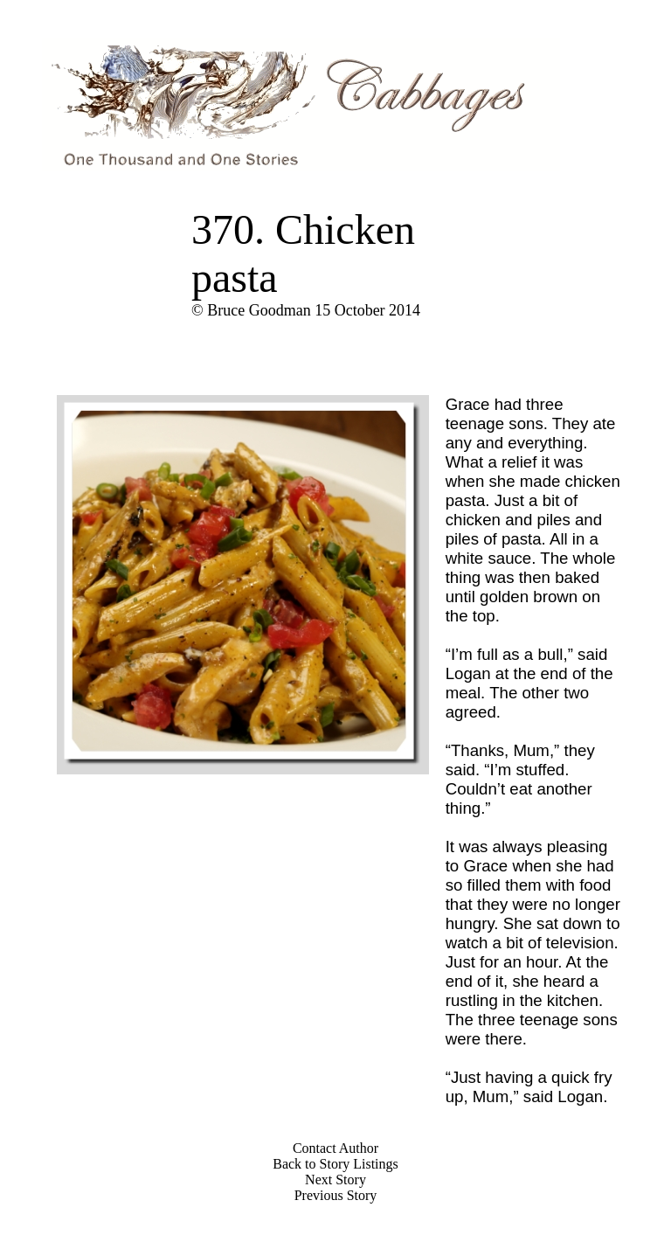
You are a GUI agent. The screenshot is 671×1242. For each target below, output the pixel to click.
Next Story (335, 1179)
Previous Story (335, 1195)
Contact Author (335, 1148)
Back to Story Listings (335, 1163)
